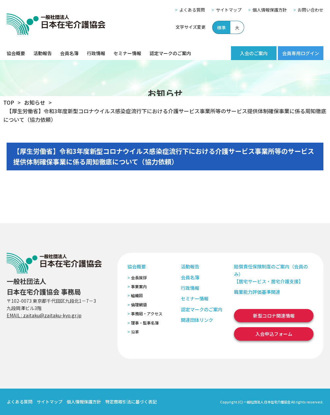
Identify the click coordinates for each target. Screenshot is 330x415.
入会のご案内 (254, 53)
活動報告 (42, 53)
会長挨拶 (139, 277)
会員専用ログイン (300, 53)
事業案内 (139, 286)
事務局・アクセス (146, 313)
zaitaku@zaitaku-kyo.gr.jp (52, 315)
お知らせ (34, 102)
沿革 (135, 331)
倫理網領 (139, 304)
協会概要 (16, 53)
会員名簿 (69, 53)
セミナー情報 (127, 53)
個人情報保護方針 (269, 10)
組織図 (137, 295)
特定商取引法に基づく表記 (131, 401)
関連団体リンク (197, 320)
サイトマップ (229, 10)
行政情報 (96, 53)
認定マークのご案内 (170, 53)
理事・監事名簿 (145, 323)
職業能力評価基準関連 (257, 292)
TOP (8, 102)
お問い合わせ (310, 10)
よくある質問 (192, 10)
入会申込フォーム (273, 333)
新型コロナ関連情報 (274, 315)
